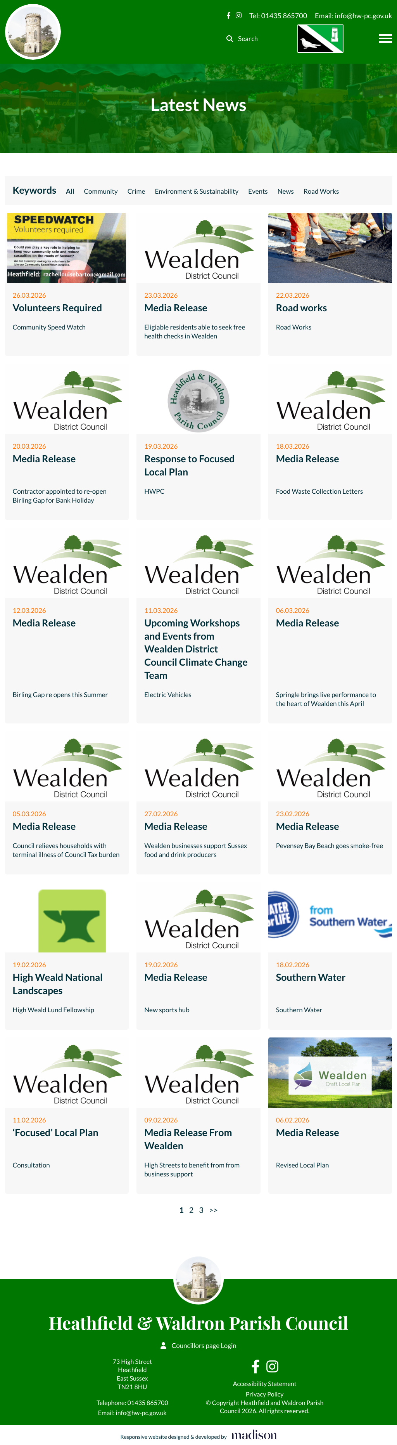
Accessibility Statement (265, 1384)
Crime (136, 191)
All (70, 191)
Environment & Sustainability (196, 191)
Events (258, 191)
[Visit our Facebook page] (228, 15)
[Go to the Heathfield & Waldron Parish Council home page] (33, 32)
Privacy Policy (265, 1394)
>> (213, 1210)
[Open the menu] (385, 38)
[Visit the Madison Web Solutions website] (198, 1435)
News (286, 191)
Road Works (321, 191)
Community (100, 191)
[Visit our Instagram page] (239, 15)
